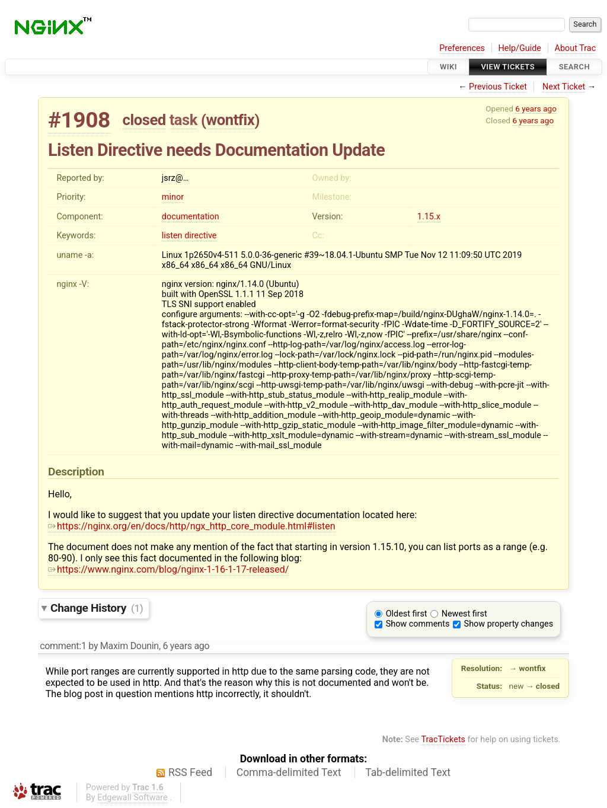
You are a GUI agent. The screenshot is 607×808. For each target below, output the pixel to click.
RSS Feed (190, 772)
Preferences (462, 48)
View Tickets (508, 66)
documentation (190, 217)
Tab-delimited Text (408, 772)
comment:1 (63, 645)
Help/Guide (520, 48)
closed (144, 120)
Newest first (464, 614)
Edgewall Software (132, 798)
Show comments (418, 624)
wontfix (230, 120)
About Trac (575, 48)
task (183, 120)
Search (574, 66)
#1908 (79, 120)
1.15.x (428, 217)
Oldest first (406, 614)
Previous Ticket (498, 87)
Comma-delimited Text (289, 772)
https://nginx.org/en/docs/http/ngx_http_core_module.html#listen (192, 526)
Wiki (448, 66)
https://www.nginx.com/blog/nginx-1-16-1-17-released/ (168, 569)
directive (200, 236)
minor (173, 197)
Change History (96, 608)
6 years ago (536, 108)
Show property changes (508, 624)
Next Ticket (563, 87)
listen (172, 236)
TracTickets (443, 739)
